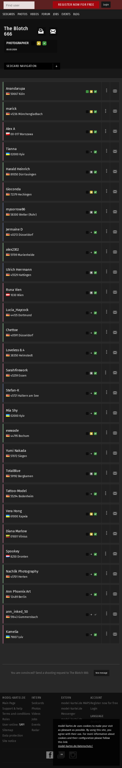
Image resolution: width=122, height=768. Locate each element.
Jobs (56, 14)
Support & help (12, 708)
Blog (76, 14)
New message (101, 673)
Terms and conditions (16, 713)
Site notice (9, 741)
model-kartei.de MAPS (75, 703)
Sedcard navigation (21, 66)
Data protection (12, 735)
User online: (13, 724)
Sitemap (7, 730)
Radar (35, 730)
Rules (6, 719)
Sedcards (9, 14)
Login (106, 4)
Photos (22, 14)
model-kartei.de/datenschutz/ (75, 746)
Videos (34, 14)
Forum (46, 14)
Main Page (8, 703)
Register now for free (76, 4)
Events (66, 14)
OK (62, 754)
